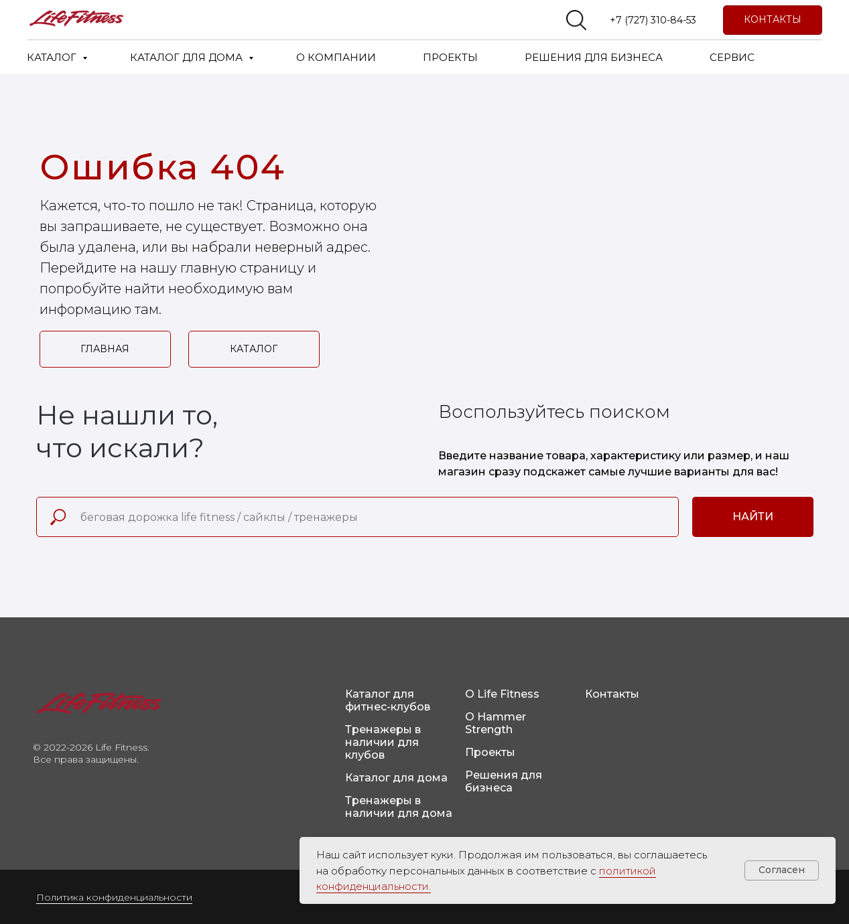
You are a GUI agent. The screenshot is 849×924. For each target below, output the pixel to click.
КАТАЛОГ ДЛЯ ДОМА (187, 57)
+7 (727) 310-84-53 (653, 20)
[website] (576, 20)
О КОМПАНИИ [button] (336, 57)
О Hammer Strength (495, 723)
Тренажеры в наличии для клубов (383, 742)
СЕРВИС (732, 57)
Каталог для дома (396, 777)
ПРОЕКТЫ (450, 57)
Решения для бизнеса (503, 781)
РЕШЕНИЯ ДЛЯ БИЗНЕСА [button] (594, 57)
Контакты (612, 694)
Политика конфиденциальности (114, 897)
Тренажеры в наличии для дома (398, 807)
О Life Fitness (502, 694)
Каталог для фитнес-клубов (387, 700)
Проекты (490, 752)
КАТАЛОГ (53, 57)
